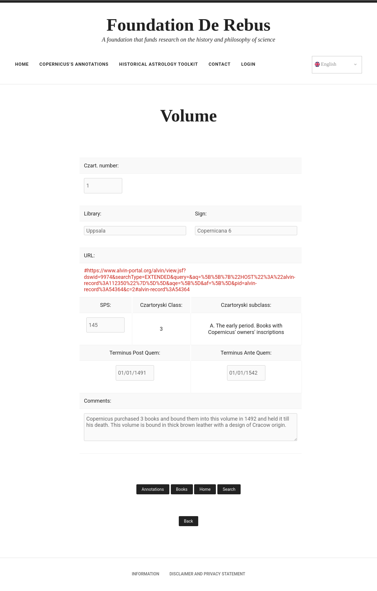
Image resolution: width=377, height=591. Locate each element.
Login (248, 64)
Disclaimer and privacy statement (207, 575)
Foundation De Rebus (189, 24)
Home (205, 490)
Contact (220, 64)
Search (229, 490)
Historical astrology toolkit (158, 64)
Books (182, 490)
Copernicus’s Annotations (74, 64)
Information (145, 575)
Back (188, 522)
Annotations (153, 490)
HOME (22, 64)
